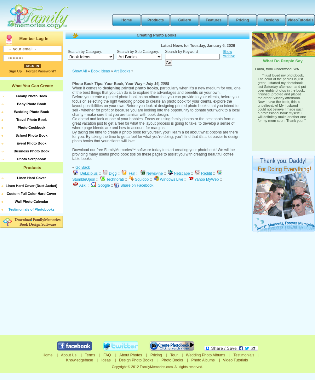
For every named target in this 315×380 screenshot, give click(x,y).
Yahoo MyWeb (206, 179)
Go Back (82, 167)
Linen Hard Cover (31, 178)
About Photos (130, 355)
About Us (68, 355)
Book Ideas (100, 71)
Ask (82, 185)
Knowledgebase (79, 360)
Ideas (106, 360)
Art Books (122, 71)
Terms (90, 355)
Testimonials (243, 355)
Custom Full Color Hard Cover (31, 194)
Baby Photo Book (31, 104)
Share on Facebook (136, 185)
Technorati (114, 179)
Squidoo (142, 179)
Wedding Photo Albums (205, 355)
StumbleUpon (83, 179)
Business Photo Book (31, 151)
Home (48, 355)
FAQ (107, 355)
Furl (132, 173)
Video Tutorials (235, 360)
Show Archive (229, 53)
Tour (174, 355)
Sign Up (15, 71)
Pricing (156, 355)
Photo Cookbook (31, 127)
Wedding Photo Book (31, 112)
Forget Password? (41, 71)
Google (104, 185)
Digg (113, 173)
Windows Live (171, 179)
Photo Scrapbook (31, 159)
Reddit (206, 173)
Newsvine (154, 173)
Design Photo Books (136, 360)
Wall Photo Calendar (32, 201)
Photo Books (172, 360)
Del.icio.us (89, 173)
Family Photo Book (31, 96)
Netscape (182, 173)
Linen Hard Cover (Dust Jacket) (31, 186)
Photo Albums (203, 360)
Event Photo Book (32, 143)
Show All (79, 71)
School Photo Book (31, 135)
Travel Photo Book (31, 120)
